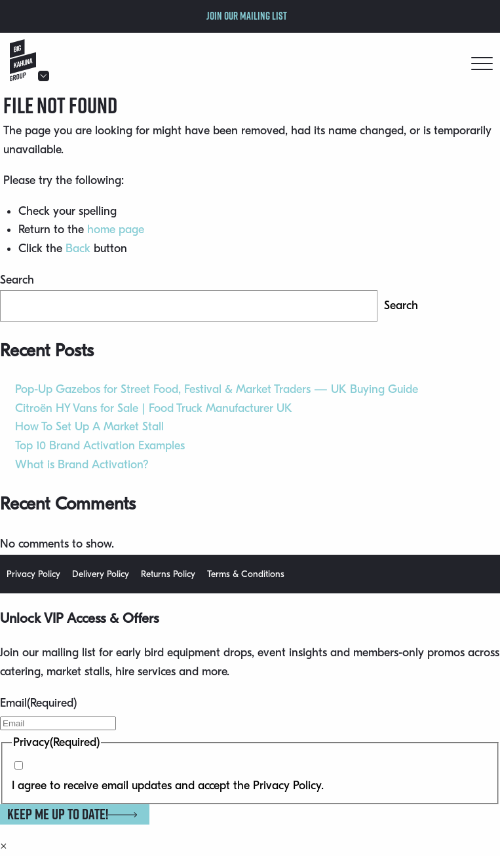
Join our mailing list (246, 16)
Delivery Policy (100, 574)
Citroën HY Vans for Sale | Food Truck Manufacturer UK (153, 408)
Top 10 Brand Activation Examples (100, 446)
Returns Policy (168, 574)
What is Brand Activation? (82, 465)
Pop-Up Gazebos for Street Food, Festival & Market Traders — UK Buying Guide (216, 389)
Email (38, 703)
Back (78, 248)
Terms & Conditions (245, 574)
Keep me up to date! (72, 814)
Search (17, 280)
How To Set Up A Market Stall (89, 427)
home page (115, 229)
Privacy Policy (33, 574)
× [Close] (3, 846)
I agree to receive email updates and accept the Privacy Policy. (168, 785)
